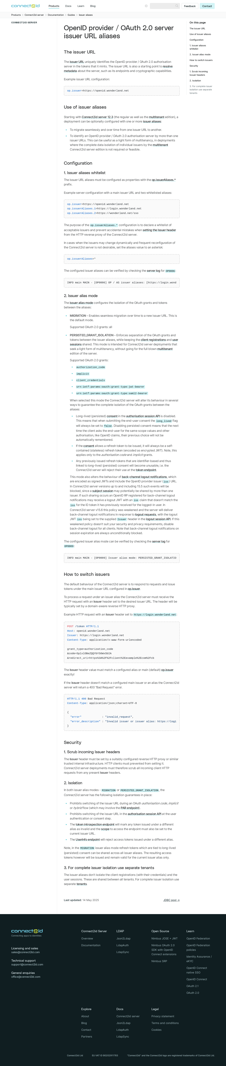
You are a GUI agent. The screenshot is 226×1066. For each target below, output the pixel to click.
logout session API (158, 519)
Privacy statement (162, 1016)
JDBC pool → (171, 900)
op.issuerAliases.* (164, 180)
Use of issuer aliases (85, 107)
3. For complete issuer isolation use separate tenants (109, 868)
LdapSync (122, 952)
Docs (68, 6)
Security (72, 742)
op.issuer (134, 589)
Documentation (90, 945)
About (85, 1016)
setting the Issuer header (159, 230)
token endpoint (146, 470)
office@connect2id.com (25, 976)
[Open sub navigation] (33, 112)
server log (153, 270)
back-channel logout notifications (144, 477)
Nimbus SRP (159, 961)
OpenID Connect (196, 979)
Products (54, 6)
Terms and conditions (165, 1023)
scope (105, 829)
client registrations (153, 340)
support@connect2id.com (27, 964)
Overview (16, 28)
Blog (93, 6)
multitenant (156, 117)
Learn (81, 6)
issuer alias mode (81, 303)
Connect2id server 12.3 (97, 117)
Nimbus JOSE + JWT (164, 938)
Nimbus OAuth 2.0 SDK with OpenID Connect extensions (163, 950)
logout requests (145, 514)
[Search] (176, 6)
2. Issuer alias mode (81, 296)
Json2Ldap (123, 938)
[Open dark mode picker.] (146, 5)
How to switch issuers (87, 574)
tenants (82, 884)
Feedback (190, 6)
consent (112, 416)
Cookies (156, 1029)
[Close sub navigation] (31, 92)
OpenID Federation (198, 938)
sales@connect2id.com (25, 952)
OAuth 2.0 (192, 992)
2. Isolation (73, 783)
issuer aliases (152, 121)
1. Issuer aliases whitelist (85, 173)
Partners (86, 1036)
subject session (102, 491)
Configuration (78, 163)
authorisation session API (143, 416)
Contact (207, 6)
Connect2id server (128, 1016)
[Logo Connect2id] (25, 6)
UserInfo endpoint (88, 839)
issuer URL (77, 62)
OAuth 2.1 (192, 986)
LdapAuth (122, 945)
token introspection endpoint (95, 824)
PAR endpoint (130, 808)
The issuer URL (79, 52)
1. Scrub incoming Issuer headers (92, 752)
